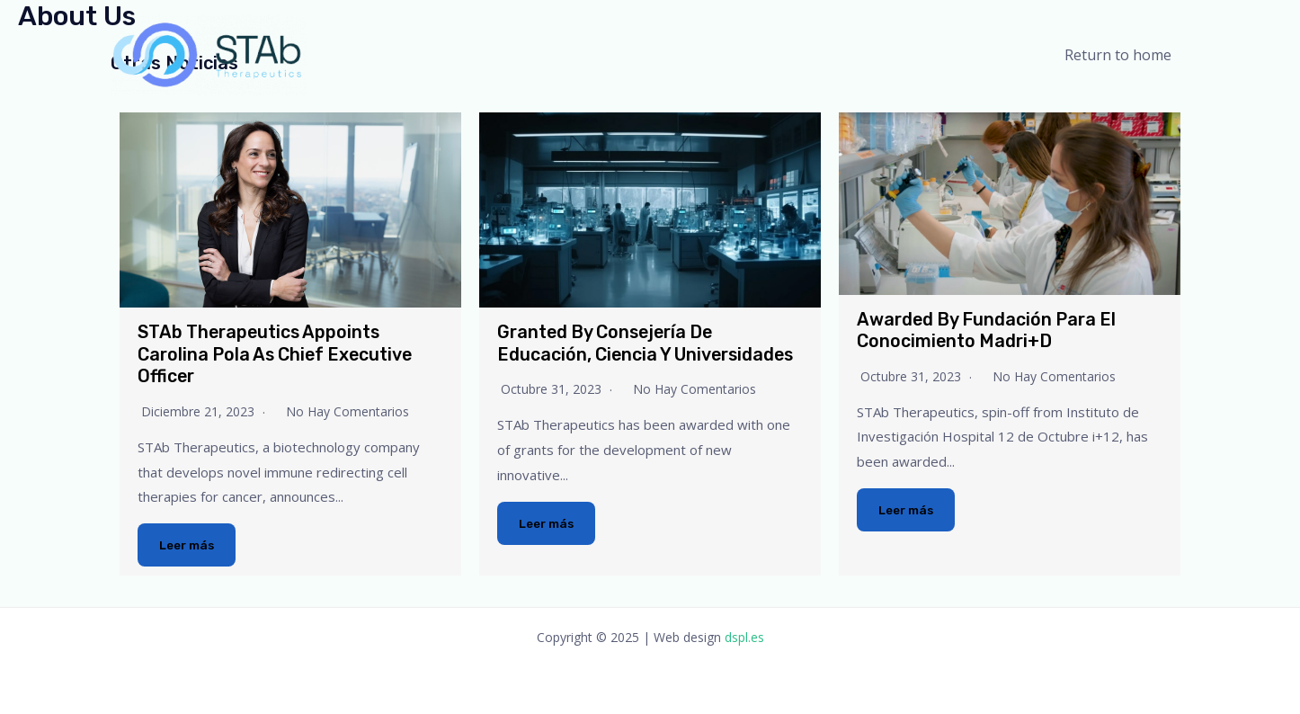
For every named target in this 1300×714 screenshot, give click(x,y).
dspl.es (744, 635)
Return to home (1121, 55)
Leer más (188, 544)
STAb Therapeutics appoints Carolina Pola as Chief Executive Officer (280, 353)
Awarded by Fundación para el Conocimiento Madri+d (990, 330)
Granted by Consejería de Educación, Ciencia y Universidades (649, 342)
